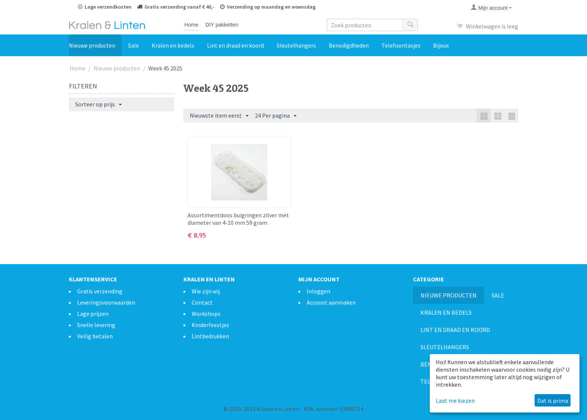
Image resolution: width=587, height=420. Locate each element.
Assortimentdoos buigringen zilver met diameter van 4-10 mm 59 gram (238, 218)
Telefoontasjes (400, 45)
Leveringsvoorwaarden (106, 302)
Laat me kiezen (455, 400)
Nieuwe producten (92, 45)
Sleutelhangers (296, 45)
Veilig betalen (95, 336)
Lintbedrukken (210, 336)
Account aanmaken (331, 302)
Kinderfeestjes (210, 325)
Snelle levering (96, 325)
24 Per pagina (275, 116)
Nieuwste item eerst (219, 116)
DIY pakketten (222, 25)
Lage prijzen (93, 313)
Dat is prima (552, 400)
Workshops (206, 313)
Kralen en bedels (173, 45)
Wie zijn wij (206, 291)
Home (191, 25)
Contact (202, 302)
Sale (133, 45)
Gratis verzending (99, 291)
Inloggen (318, 291)
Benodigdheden (349, 45)
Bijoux (441, 45)
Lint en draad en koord (235, 45)
